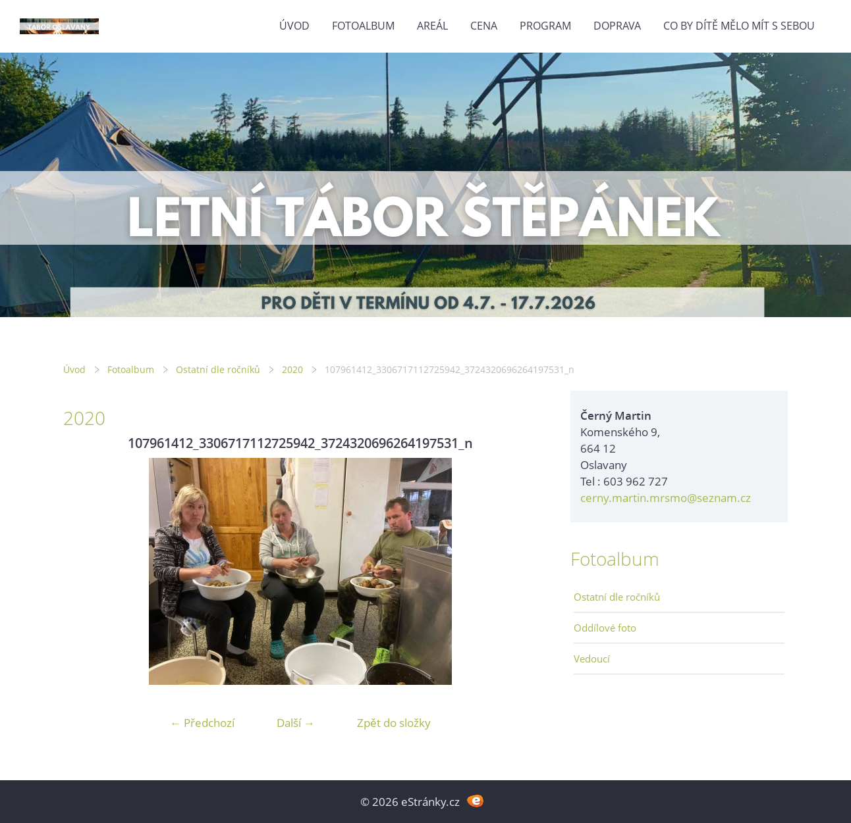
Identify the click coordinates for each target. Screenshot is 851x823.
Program (545, 25)
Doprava (617, 25)
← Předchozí (202, 722)
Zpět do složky (394, 722)
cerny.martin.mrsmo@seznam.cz (665, 497)
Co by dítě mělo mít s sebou (739, 25)
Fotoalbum (363, 25)
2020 (292, 369)
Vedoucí (592, 658)
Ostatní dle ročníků (218, 369)
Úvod (294, 25)
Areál (432, 25)
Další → (296, 722)
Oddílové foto (605, 627)
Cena (483, 25)
